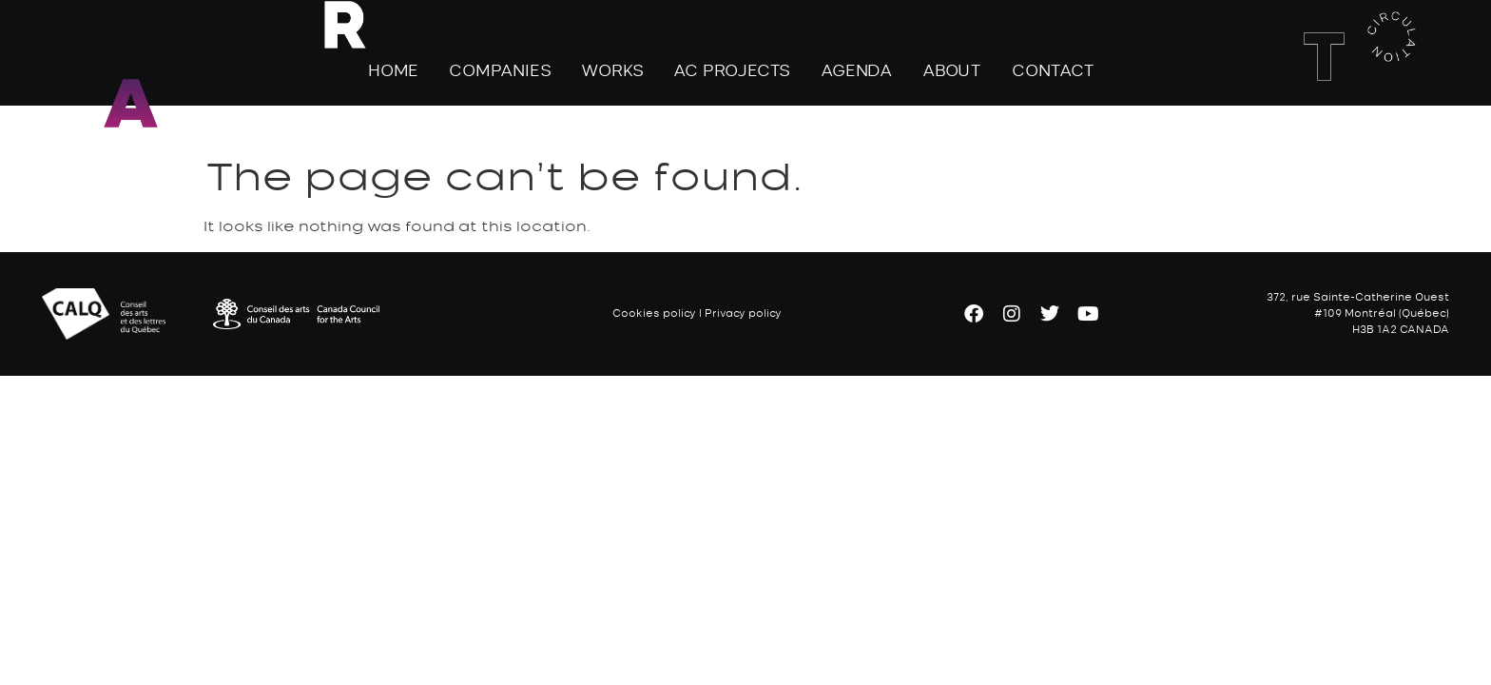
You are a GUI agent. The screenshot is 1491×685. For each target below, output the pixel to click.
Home (393, 70)
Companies (500, 70)
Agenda (856, 70)
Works (612, 70)
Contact (1053, 70)
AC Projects (731, 70)
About (951, 70)
